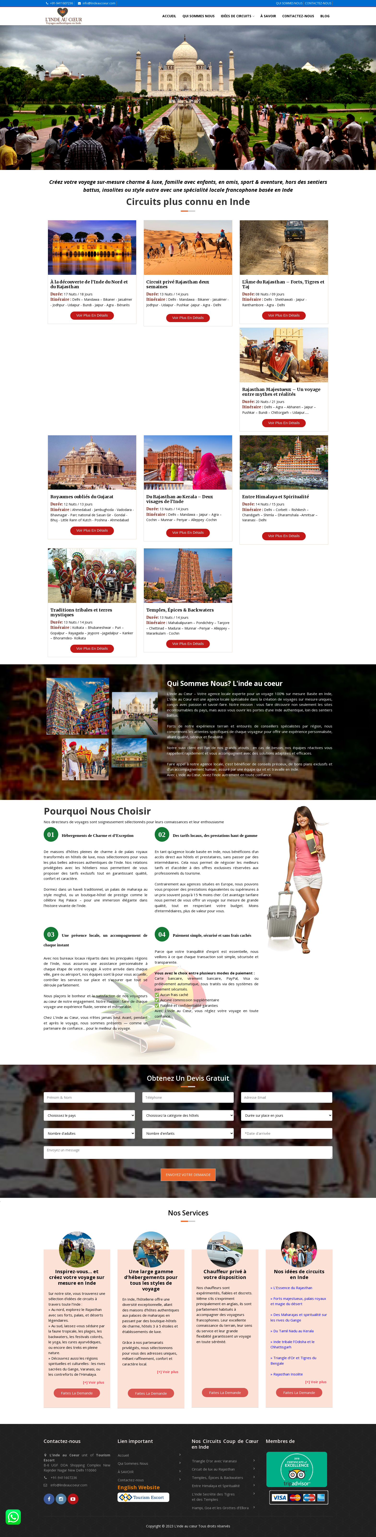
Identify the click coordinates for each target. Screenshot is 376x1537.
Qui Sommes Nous (198, 16)
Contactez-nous (298, 16)
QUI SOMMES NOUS (289, 3)
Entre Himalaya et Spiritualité (216, 1485)
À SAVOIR (268, 16)
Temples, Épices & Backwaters (217, 1477)
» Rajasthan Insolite (286, 1374)
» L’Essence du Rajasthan (291, 1287)
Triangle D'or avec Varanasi (214, 1461)
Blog (324, 16)
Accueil (169, 16)
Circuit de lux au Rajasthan (213, 1469)
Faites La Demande (77, 1393)
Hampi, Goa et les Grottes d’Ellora (220, 1507)
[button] (94, 1381)
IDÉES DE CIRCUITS (237, 16)
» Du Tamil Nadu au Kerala (292, 1330)
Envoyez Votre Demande (188, 1174)
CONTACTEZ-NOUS (318, 3)
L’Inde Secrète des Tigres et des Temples (213, 1497)
